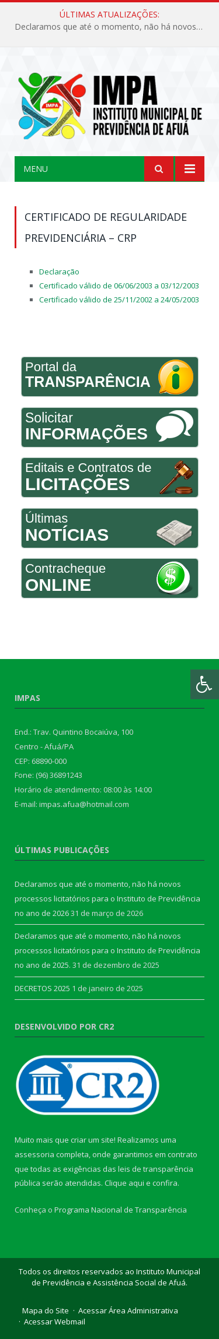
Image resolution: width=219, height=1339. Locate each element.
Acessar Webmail (54, 1321)
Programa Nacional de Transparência (120, 1209)
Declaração (59, 271)
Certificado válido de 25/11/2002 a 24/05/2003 (119, 299)
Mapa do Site (45, 1310)
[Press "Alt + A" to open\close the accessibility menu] (204, 684)
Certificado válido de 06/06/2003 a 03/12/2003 (119, 285)
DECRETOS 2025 (42, 988)
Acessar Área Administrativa (128, 1310)
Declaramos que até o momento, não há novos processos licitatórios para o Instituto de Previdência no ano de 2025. (107, 950)
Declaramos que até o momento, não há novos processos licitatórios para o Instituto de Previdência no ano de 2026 (112, 27)
